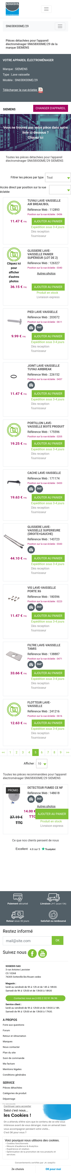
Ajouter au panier (48, 221)
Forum (6, 1030)
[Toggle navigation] (46, 9)
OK (58, 940)
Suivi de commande (13, 1058)
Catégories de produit (14, 1093)
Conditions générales (14, 1074)
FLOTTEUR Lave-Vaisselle (39, 704)
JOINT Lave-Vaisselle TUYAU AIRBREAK (43, 367)
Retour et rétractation (14, 1036)
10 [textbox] (39, 763)
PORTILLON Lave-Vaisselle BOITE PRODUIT (45, 424)
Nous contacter (11, 1047)
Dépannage (9, 1098)
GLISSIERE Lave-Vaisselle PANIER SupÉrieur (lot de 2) (42, 254)
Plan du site (9, 1052)
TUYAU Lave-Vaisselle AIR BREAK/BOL (43, 202)
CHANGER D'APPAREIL (51, 108)
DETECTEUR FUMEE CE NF (45, 787)
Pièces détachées (12, 1087)
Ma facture (9, 1063)
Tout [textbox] (50, 177)
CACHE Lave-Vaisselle (44, 473)
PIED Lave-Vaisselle (42, 312)
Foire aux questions (13, 1024)
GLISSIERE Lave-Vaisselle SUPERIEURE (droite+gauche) (43, 530)
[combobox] (58, 177)
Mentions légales (12, 1069)
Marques (7, 1041)
